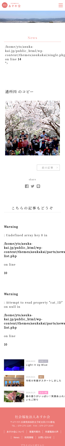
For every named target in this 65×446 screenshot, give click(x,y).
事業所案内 (34, 431)
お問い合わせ (44, 437)
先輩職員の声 (51, 431)
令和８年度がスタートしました (44, 380)
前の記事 (47, 167)
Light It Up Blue (37, 364)
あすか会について (15, 431)
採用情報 (28, 437)
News (16, 437)
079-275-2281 (24, 425)
